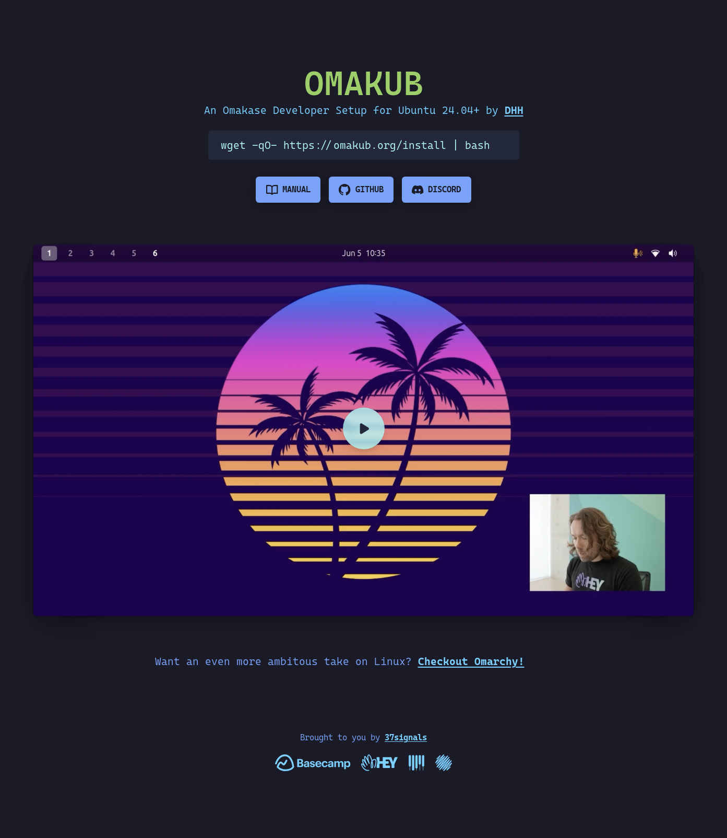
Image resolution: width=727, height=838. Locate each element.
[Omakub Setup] (363, 430)
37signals (406, 737)
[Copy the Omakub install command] (504, 145)
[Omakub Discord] (436, 190)
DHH (514, 110)
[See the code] (361, 190)
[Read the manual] (288, 190)
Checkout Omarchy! (471, 661)
